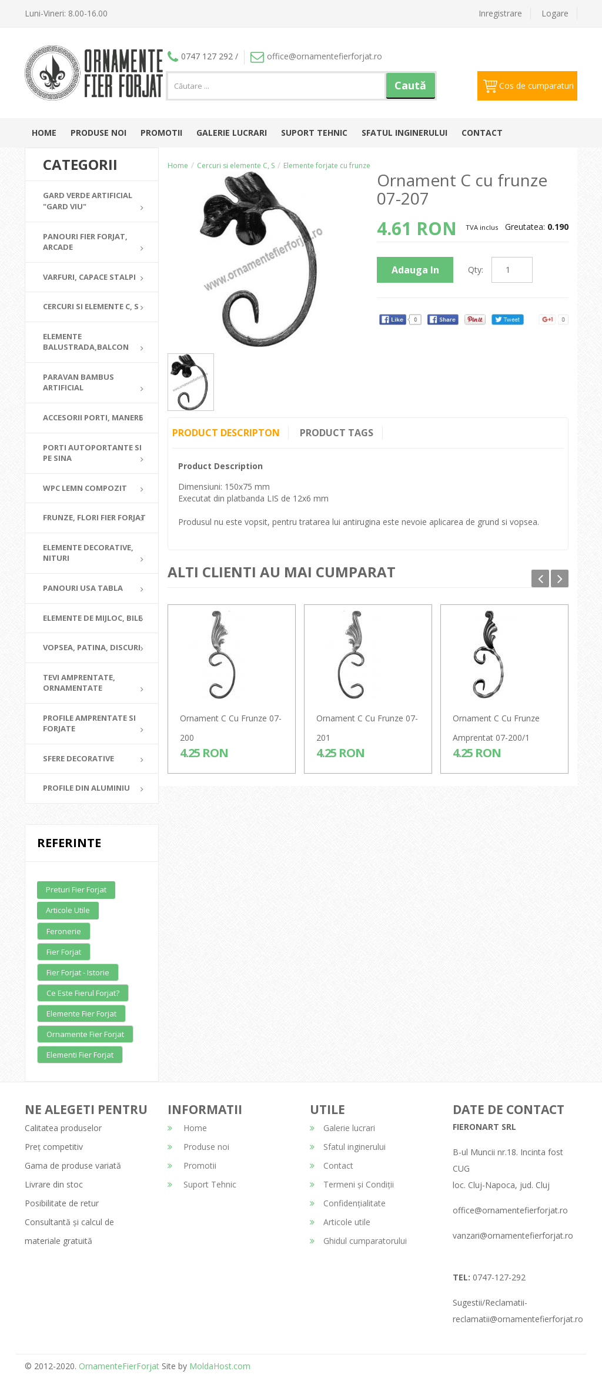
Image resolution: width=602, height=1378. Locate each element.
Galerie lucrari (231, 132)
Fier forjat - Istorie (77, 972)
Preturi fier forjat (76, 889)
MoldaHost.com (219, 1366)
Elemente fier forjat (81, 1013)
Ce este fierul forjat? (82, 993)
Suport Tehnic (314, 132)
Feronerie (63, 931)
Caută (410, 85)
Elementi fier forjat (79, 1054)
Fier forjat (63, 951)
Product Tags (337, 432)
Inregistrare (500, 13)
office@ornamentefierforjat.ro (316, 56)
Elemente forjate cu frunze (326, 165)
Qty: (475, 269)
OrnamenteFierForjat (117, 1366)
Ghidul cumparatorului (358, 1240)
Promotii (161, 132)
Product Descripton (226, 432)
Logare (554, 13)
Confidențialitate (348, 1203)
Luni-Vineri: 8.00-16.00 (66, 13)
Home (44, 132)
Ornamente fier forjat (85, 1034)
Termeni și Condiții (352, 1184)
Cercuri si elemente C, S (236, 165)
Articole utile (68, 910)
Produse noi (98, 132)
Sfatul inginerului (404, 132)
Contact (482, 132)
